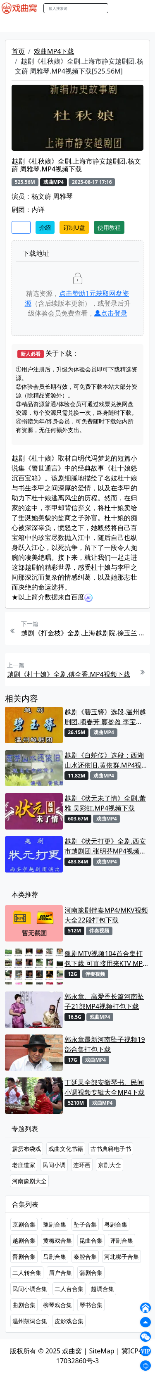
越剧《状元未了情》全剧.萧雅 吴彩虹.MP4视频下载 (104, 803)
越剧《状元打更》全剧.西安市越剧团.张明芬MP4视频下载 (105, 846)
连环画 (82, 1165)
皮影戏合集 (69, 1321)
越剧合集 (24, 1240)
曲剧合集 (24, 1305)
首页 (18, 51)
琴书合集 (91, 1305)
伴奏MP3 (137, 24)
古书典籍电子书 (111, 1149)
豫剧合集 (54, 1224)
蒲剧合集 (91, 1273)
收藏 (21, 227)
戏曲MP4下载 (54, 51)
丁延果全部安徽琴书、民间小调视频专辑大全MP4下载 (104, 1087)
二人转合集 (26, 1273)
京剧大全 (109, 1165)
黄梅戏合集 (57, 1240)
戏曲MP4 (15, 24)
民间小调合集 (29, 1289)
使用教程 (109, 227)
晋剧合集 (24, 1256)
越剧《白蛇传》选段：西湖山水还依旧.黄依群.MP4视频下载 (106, 760)
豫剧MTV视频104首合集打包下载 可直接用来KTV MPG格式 (106, 958)
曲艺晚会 (105, 24)
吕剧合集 (54, 1256)
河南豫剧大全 (29, 1181)
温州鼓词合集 (29, 1321)
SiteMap (101, 1350)
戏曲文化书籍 (65, 1149)
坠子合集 (85, 1224)
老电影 (77, 24)
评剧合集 (121, 1240)
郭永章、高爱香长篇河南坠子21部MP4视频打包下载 (104, 1001)
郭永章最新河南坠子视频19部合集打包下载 (104, 1044)
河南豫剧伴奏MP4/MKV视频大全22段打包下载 (106, 915)
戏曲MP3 (48, 24)
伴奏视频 (99, 930)
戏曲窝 (72, 1350)
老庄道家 (23, 1165)
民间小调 (54, 1165)
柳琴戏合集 (57, 1305)
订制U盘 (74, 227)
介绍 (45, 227)
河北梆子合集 (121, 1256)
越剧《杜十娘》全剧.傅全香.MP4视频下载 (68, 674)
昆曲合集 (91, 1240)
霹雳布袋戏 (26, 1149)
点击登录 (110, 313)
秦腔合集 (85, 1256)
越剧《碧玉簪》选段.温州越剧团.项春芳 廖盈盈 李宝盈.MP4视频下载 (104, 717)
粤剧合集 (115, 1224)
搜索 (117, 8)
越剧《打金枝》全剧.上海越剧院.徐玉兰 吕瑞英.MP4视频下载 (84, 632)
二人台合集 (69, 1289)
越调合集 (102, 1289)
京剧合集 (24, 1224)
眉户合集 (60, 1273)
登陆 (144, 8)
